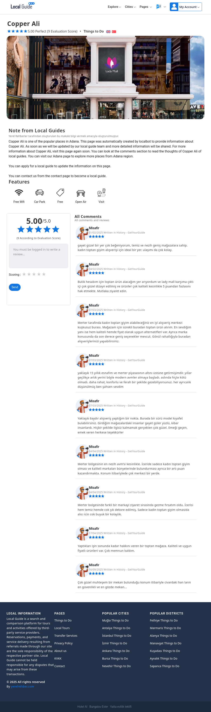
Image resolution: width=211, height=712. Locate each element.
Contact (59, 666)
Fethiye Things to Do (164, 620)
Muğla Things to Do (115, 620)
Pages (146, 7)
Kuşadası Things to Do (165, 651)
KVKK (57, 658)
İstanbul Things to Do (116, 636)
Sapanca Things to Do (164, 666)
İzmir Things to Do (114, 643)
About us (60, 651)
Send (15, 287)
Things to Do (93, 31)
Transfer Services (65, 636)
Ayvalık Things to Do (163, 658)
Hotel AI (82, 706)
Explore (114, 7)
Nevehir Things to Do (116, 666)
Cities (130, 7)
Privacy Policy (63, 643)
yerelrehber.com (22, 686)
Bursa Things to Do (115, 658)
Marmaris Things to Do (165, 628)
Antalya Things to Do (116, 628)
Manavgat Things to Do (165, 643)
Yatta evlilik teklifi (120, 706)
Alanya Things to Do (163, 636)
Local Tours (62, 628)
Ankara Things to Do (116, 651)
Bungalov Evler (98, 706)
